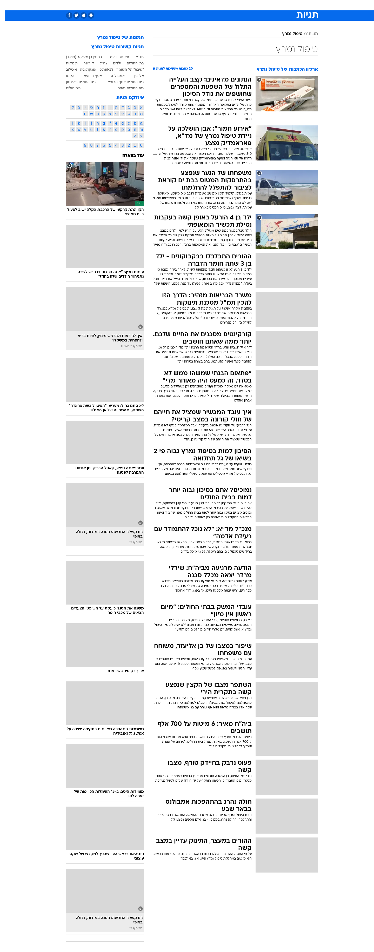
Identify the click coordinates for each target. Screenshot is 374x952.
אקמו (65, 75)
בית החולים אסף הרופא (121, 82)
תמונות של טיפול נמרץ (115, 38)
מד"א (135, 57)
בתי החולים (130, 63)
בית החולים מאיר (126, 88)
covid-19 (101, 69)
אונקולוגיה (83, 69)
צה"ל (99, 63)
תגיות (308, 34)
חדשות (279, 5)
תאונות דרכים (114, 57)
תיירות (166, 5)
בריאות (184, 5)
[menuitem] (276, 5)
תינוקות (67, 63)
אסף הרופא (88, 75)
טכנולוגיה (147, 5)
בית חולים (68, 88)
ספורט (261, 5)
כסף (213, 5)
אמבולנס (113, 75)
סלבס (228, 5)
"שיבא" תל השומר (125, 69)
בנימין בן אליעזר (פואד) (79, 57)
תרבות (244, 5)
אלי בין (134, 75)
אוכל (200, 5)
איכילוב (66, 69)
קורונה (83, 63)
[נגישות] (7, 5)
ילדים (112, 63)
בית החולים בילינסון (76, 82)
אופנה (128, 5)
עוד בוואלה (128, 155)
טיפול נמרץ (287, 34)
